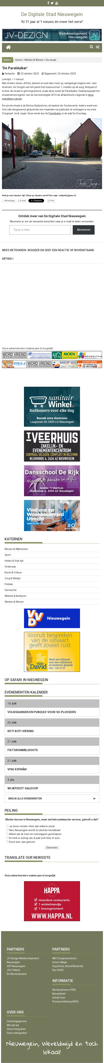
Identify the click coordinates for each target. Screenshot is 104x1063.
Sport (8, 554)
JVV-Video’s (13, 970)
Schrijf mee (58, 997)
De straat (51, 59)
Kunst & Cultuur (13, 572)
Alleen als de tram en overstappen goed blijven (35, 834)
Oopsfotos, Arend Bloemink (67, 966)
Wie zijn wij (13, 1025)
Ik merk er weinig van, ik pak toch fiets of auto (34, 838)
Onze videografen (17, 1033)
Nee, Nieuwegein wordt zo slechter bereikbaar (35, 830)
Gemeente (11, 590)
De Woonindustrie (16, 974)
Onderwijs (10, 566)
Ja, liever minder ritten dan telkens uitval (31, 826)
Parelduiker (55, 113)
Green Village (59, 962)
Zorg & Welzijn (13, 578)
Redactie (10, 73)
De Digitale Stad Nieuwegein (52, 14)
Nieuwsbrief (59, 993)
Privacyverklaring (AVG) (65, 1001)
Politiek (9, 584)
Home (18, 59)
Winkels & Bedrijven (15, 596)
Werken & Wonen (33, 59)
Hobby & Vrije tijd (14, 560)
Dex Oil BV (58, 970)
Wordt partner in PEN (64, 989)
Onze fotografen (16, 1029)
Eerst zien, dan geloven (22, 841)
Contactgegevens (17, 1021)
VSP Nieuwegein (16, 966)
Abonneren (83, 229)
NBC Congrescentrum (64, 958)
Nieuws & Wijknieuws (16, 549)
